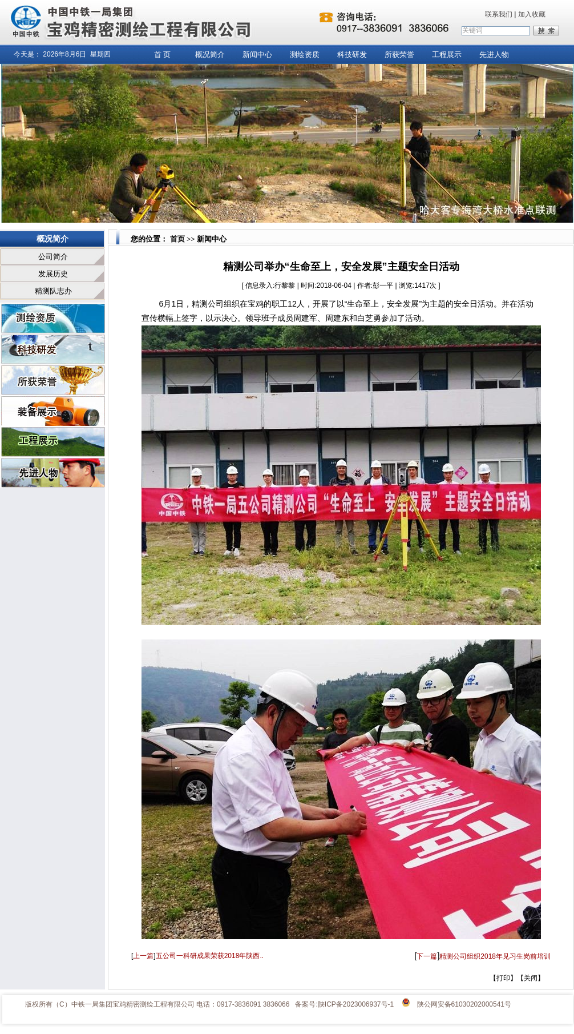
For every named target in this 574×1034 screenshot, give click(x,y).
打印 (503, 978)
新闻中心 (257, 54)
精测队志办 (53, 291)
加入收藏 (531, 14)
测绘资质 (305, 54)
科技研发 (352, 54)
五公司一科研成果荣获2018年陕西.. (210, 956)
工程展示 (447, 54)
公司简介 (53, 256)
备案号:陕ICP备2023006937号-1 (344, 1004)
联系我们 (498, 14)
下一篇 (427, 956)
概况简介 (210, 54)
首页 (176, 239)
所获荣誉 (399, 54)
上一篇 (143, 956)
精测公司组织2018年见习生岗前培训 (495, 956)
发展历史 (53, 273)
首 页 (162, 54)
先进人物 (494, 54)
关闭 (530, 978)
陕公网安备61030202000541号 (464, 1004)
